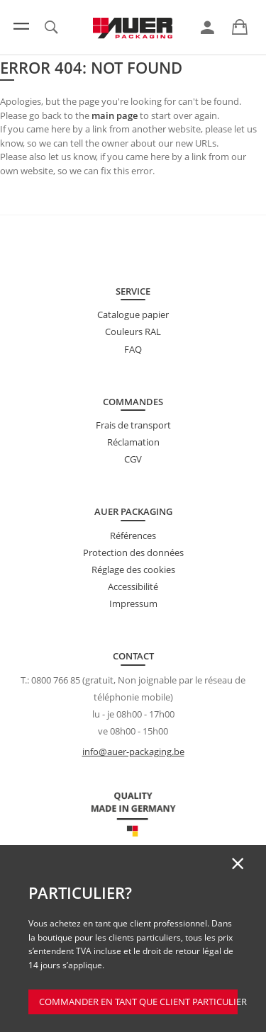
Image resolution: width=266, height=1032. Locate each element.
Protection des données (133, 552)
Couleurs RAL (133, 331)
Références (133, 535)
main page (115, 115)
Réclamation (133, 442)
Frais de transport (133, 425)
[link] (207, 28)
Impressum (133, 603)
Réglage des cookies (133, 569)
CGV (133, 459)
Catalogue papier (133, 314)
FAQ (133, 349)
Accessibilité (133, 586)
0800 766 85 (55, 680)
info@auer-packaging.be (133, 751)
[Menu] (21, 26)
